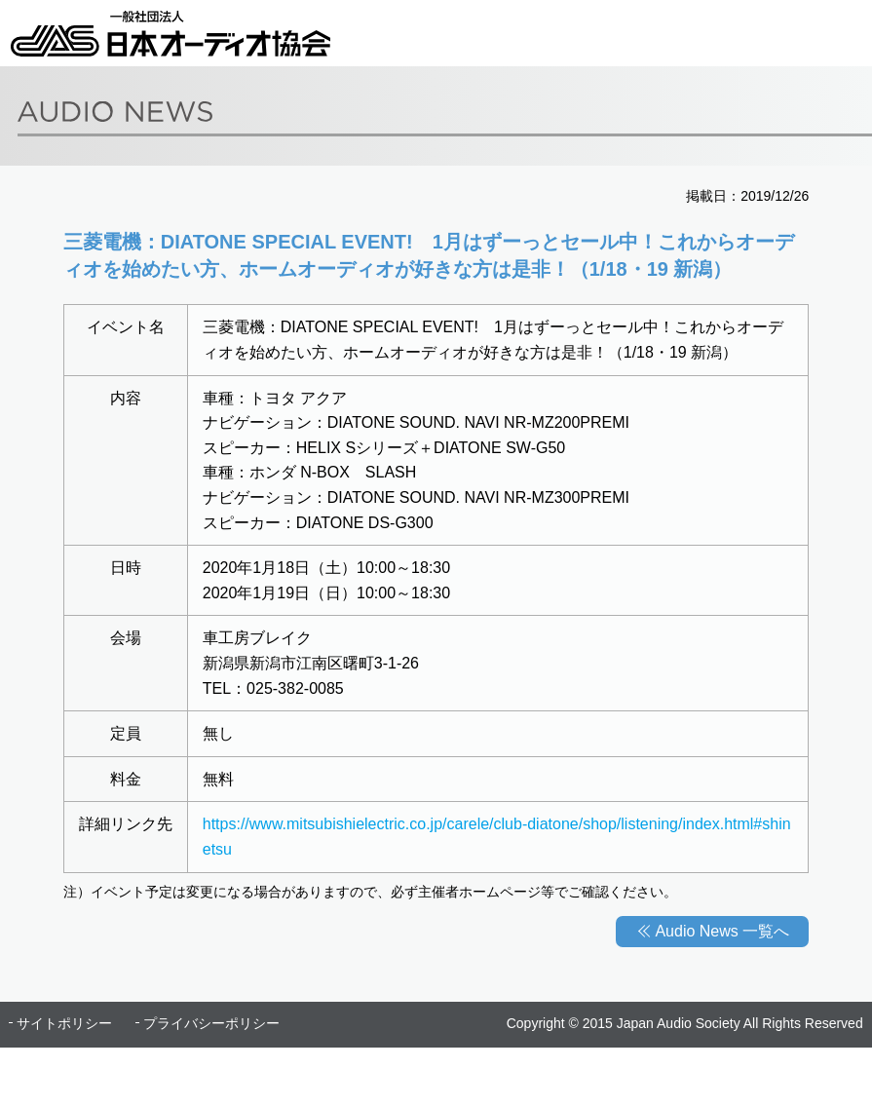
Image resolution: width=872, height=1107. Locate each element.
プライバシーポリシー (211, 1023)
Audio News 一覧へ (722, 931)
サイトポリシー (64, 1023)
